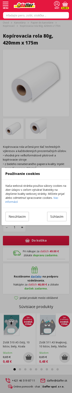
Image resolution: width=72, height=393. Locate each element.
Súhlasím (56, 216)
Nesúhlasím (17, 216)
